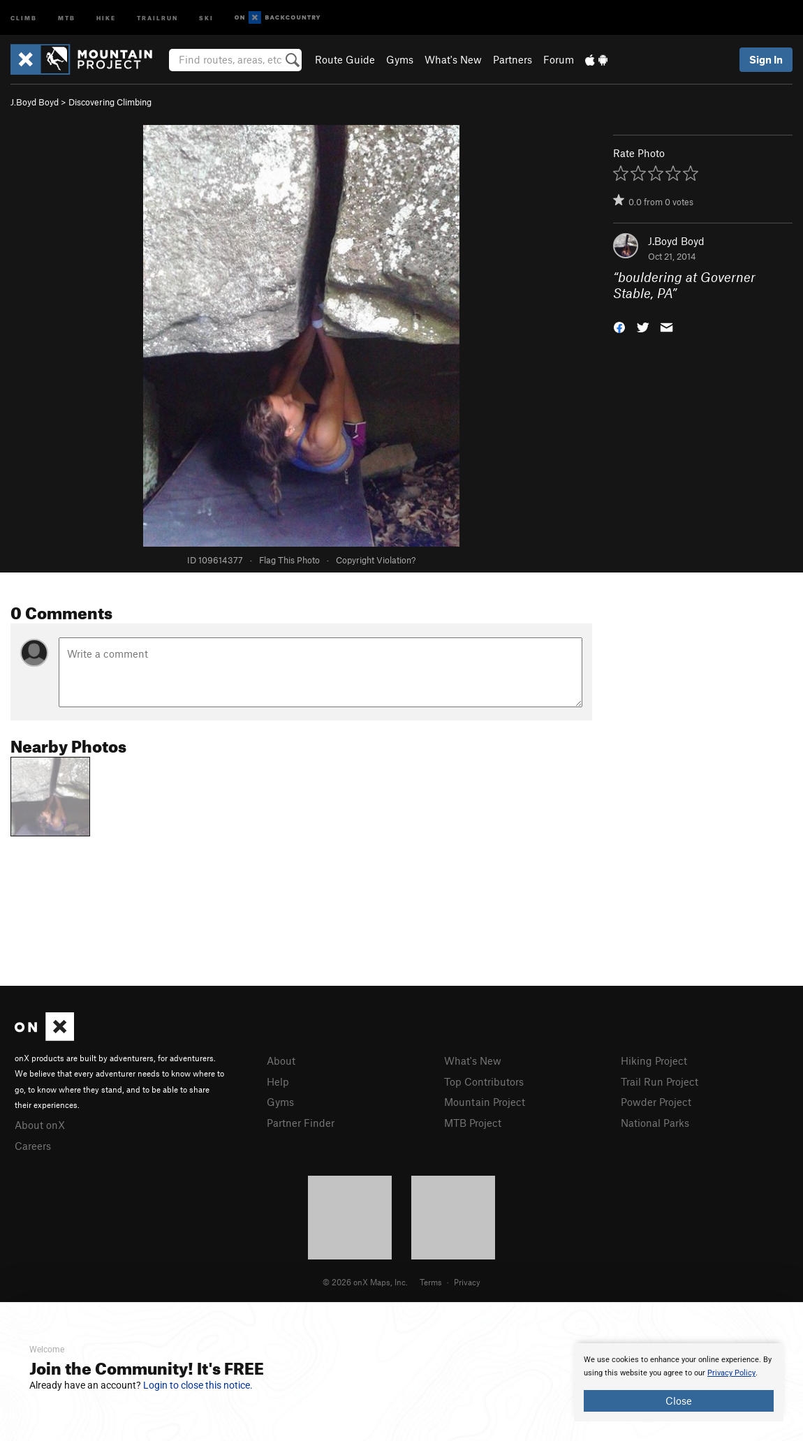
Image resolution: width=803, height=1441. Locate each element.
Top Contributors (484, 1081)
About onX (40, 1124)
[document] (679, 1382)
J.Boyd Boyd (34, 102)
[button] (619, 326)
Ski (206, 17)
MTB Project (472, 1122)
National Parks (655, 1122)
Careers (33, 1145)
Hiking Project (654, 1060)
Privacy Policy (731, 1372)
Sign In (766, 59)
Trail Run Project (659, 1081)
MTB (66, 17)
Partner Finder (300, 1122)
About (281, 1060)
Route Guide (345, 59)
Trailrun (157, 17)
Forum (558, 59)
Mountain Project (484, 1101)
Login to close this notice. (198, 1385)
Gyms (399, 59)
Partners (512, 59)
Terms (431, 1282)
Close (678, 1400)
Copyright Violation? (375, 560)
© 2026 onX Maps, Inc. (365, 1282)
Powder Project (656, 1101)
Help (278, 1081)
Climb (23, 17)
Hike (106, 17)
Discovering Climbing (110, 102)
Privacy (467, 1282)
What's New (453, 59)
